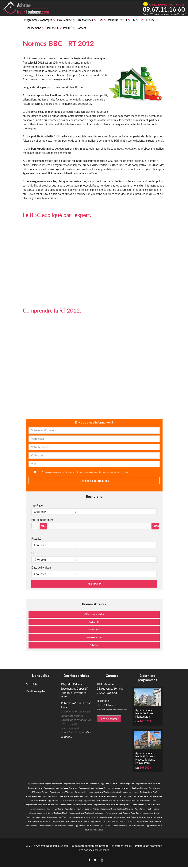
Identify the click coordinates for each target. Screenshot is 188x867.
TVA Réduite (64, 20)
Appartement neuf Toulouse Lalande (147, 804)
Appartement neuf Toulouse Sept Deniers (92, 825)
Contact (81, 28)
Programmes (31, 20)
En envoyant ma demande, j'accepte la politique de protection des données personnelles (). (85, 472)
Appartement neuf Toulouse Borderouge (96, 788)
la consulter (123, 472)
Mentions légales (35, 691)
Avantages (46, 20)
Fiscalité (36, 538)
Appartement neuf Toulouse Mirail (52, 813)
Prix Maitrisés (85, 20)
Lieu (33, 553)
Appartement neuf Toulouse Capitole (131, 788)
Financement (33, 28)
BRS (100, 20)
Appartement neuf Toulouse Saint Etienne (71, 821)
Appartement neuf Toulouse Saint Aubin (131, 817)
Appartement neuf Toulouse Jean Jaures (101, 800)
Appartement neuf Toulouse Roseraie (96, 817)
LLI (125, 20)
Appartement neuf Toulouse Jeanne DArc (138, 800)
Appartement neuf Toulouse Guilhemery (65, 800)
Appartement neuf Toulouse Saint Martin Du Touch (113, 821)
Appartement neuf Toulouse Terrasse (128, 825)
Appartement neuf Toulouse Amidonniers (81, 783)
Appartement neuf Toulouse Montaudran (86, 813)
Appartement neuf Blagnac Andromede (45, 783)
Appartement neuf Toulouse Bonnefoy (60, 788)
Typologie (37, 505)
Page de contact (109, 718)
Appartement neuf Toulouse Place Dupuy (124, 813)
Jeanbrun (113, 20)
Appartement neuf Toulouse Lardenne (46, 809)
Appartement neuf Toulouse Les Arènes (82, 809)
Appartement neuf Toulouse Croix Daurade (86, 796)
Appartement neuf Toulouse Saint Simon (55, 825)
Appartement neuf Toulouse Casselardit (104, 792)
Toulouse (149, 20)
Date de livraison (41, 567)
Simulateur (52, 28)
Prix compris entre (42, 519)
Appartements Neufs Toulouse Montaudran (144, 713)
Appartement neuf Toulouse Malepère (117, 809)
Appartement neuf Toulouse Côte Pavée (140, 792)
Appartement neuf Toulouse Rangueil (63, 817)
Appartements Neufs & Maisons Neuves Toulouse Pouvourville (145, 757)
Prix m (67, 28)
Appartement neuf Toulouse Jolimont (42, 804)
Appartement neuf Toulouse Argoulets (117, 783)
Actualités (31, 684)
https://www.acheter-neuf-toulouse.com (112, 709)
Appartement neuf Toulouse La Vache (75, 804)
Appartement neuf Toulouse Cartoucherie (68, 792)
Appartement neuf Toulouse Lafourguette (111, 804)
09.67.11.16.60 (164, 9)
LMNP (135, 20)
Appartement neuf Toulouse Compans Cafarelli (46, 796)
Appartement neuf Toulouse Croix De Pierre (126, 796)
